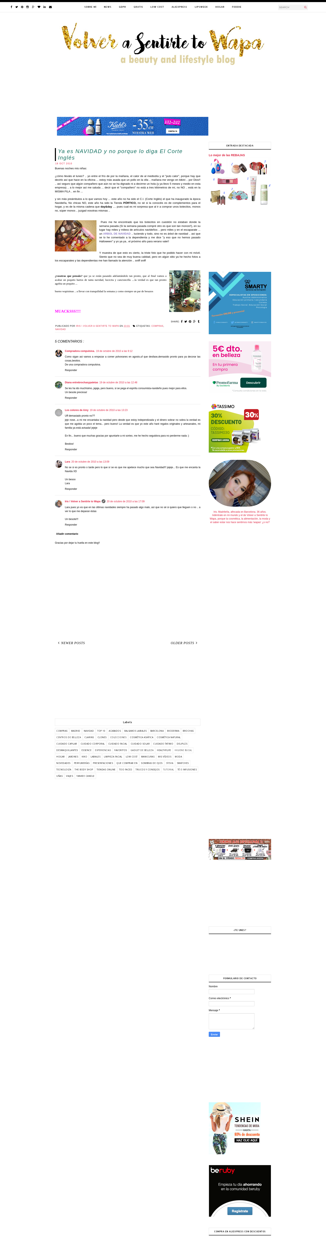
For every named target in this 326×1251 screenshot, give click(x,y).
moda (178, 756)
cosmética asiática (141, 737)
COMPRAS (157, 326)
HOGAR (220, 6)
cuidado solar (140, 743)
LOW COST (157, 6)
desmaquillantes (67, 750)
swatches (183, 763)
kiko (84, 756)
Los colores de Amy (77, 410)
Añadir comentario (67, 533)
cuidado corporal (93, 743)
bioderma (173, 730)
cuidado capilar (66, 743)
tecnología (63, 769)
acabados (115, 730)
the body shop (84, 769)
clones (102, 737)
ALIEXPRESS (179, 6)
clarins (89, 737)
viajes (69, 776)
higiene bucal (183, 750)
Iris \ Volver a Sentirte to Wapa (82, 501)
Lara (67, 461)
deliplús (182, 743)
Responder (71, 370)
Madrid (75, 730)
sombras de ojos (152, 763)
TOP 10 (101, 730)
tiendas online (106, 769)
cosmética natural (169, 737)
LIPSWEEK (201, 6)
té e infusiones (187, 769)
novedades (63, 763)
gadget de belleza (142, 750)
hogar (60, 756)
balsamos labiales (135, 730)
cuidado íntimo (163, 743)
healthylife (164, 750)
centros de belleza (68, 737)
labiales (95, 756)
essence (87, 750)
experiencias (103, 750)
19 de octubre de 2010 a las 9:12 (114, 351)
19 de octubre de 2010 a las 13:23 (109, 410)
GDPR (122, 6)
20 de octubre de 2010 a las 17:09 (125, 501)
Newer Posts (70, 643)
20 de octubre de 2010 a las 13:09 (90, 461)
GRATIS (138, 6)
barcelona (157, 730)
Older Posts (185, 643)
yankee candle (86, 776)
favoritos (120, 750)
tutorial (168, 769)
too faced (125, 769)
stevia (169, 763)
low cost (132, 756)
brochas (188, 730)
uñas (59, 776)
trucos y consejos (148, 769)
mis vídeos (164, 756)
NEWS (107, 6)
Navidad (60, 329)
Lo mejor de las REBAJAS (227, 155)
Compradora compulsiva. (80, 351)
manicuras (148, 756)
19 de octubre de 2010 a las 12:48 (118, 382)
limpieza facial (113, 756)
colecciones (118, 737)
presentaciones (103, 763)
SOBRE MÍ (90, 6)
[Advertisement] (127, 683)
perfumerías (82, 763)
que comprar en (126, 763)
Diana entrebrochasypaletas (81, 382)
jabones (73, 756)
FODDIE (237, 6)
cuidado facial (117, 743)
